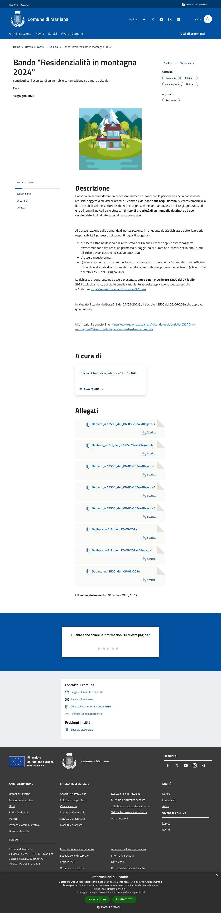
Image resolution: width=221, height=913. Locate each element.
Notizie (166, 794)
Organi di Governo (19, 794)
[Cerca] (208, 19)
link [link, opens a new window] (144, 892)
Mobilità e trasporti (71, 825)
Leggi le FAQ (67, 862)
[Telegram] (177, 19)
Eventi (166, 829)
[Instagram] (168, 19)
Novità (29, 47)
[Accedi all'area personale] (194, 5)
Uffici (12, 806)
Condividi (171, 63)
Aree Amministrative (21, 800)
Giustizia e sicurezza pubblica (128, 800)
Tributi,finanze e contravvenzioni (130, 806)
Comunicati (169, 800)
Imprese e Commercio (72, 812)
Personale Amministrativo (24, 825)
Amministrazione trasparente (128, 849)
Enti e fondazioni (19, 812)
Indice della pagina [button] (27, 182)
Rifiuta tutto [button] (124, 899)
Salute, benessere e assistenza (129, 812)
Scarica (148, 432)
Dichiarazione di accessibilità (128, 868)
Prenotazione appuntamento (77, 849)
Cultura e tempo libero (73, 800)
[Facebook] (142, 19)
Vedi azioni (188, 63)
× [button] (217, 875)
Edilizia (53, 47)
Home (16, 47)
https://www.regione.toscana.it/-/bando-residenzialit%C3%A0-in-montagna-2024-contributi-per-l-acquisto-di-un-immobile (135, 327)
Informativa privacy (122, 855)
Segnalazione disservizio (74, 855)
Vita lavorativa (68, 806)
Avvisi (40, 47)
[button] (110, 907)
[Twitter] (151, 19)
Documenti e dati (19, 831)
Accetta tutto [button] (97, 899)
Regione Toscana (18, 4)
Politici (13, 819)
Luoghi (166, 823)
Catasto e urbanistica (72, 819)
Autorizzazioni (119, 818)
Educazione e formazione (125, 793)
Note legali (117, 862)
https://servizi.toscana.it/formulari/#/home (118, 289)
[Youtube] (159, 19)
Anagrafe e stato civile (73, 794)
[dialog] (110, 892)
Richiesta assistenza (72, 868)
